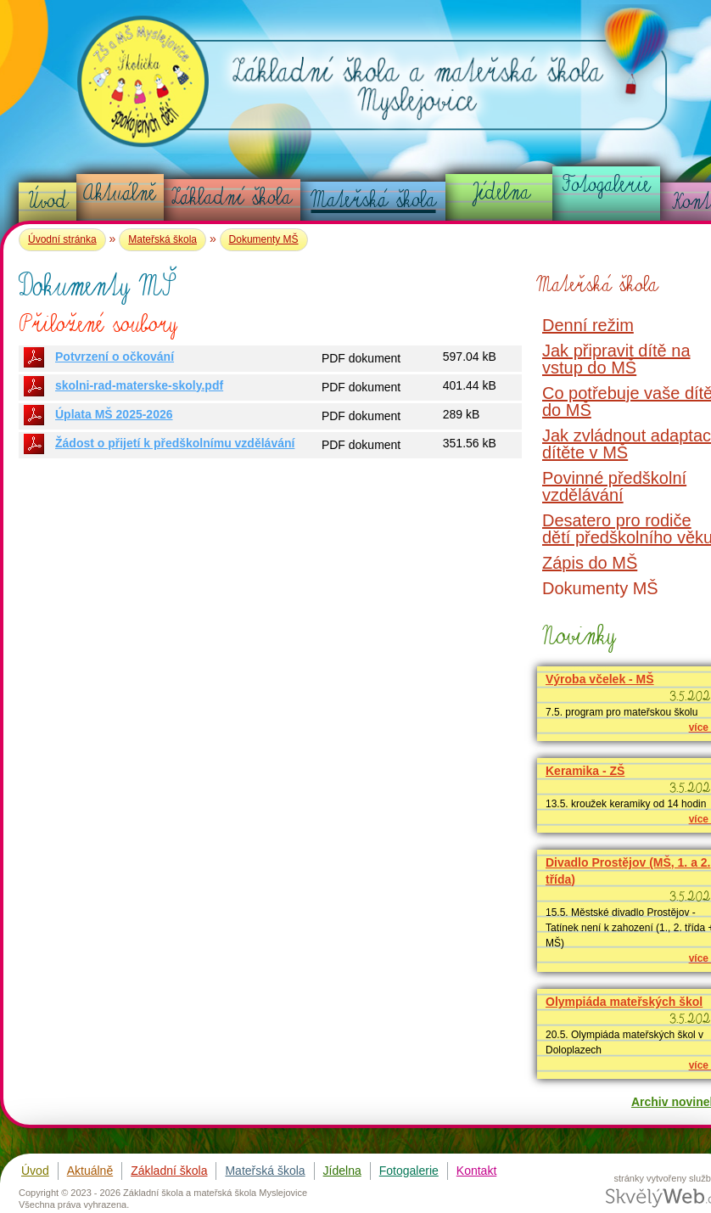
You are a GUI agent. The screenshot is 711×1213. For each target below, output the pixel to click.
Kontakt (476, 1170)
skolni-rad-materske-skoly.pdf (139, 385)
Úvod (48, 200)
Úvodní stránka (62, 239)
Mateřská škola (373, 199)
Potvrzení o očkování (114, 356)
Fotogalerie (607, 184)
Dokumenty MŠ (264, 239)
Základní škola (231, 197)
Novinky (576, 635)
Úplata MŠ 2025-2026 (114, 414)
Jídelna (499, 192)
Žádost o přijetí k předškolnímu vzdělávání (174, 443)
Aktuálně (119, 192)
